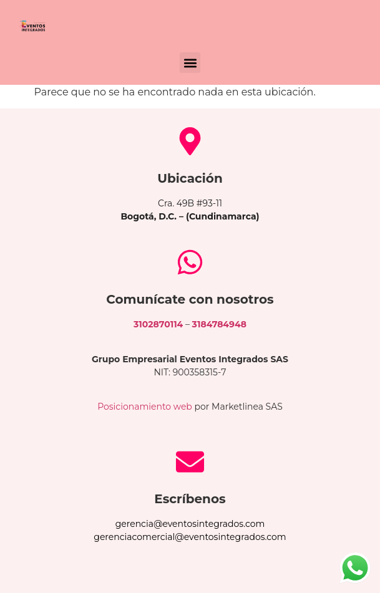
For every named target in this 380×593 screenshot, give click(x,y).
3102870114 (158, 324)
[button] (190, 62)
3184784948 (219, 324)
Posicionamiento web (144, 406)
